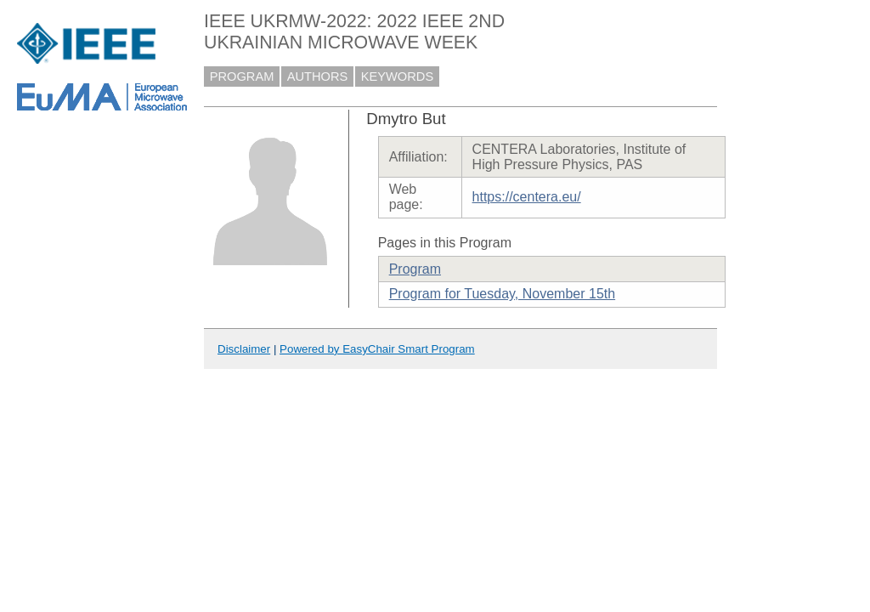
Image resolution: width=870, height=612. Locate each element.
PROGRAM (242, 76)
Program (415, 269)
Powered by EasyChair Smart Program (377, 349)
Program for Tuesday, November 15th (502, 293)
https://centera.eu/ (526, 197)
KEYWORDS (397, 76)
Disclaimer (244, 349)
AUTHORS (317, 76)
